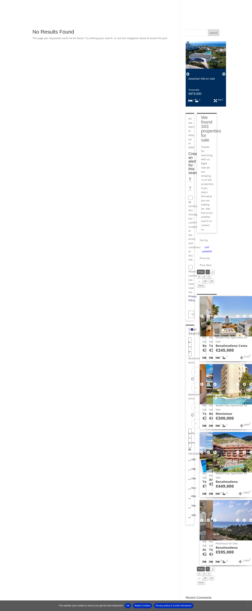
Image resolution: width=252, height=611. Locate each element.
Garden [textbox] (194, 496)
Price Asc (205, 258)
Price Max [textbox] (193, 442)
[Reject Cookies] (247, 605)
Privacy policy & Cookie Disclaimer (174, 605)
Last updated (207, 249)
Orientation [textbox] (194, 459)
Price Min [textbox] (193, 433)
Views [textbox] (194, 478)
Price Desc (206, 265)
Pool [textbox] (194, 469)
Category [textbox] (194, 515)
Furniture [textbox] (194, 488)
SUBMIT (192, 314)
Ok (127, 605)
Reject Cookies (142, 605)
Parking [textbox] (194, 505)
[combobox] (189, 342)
